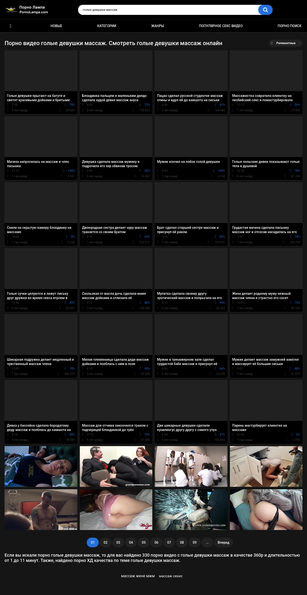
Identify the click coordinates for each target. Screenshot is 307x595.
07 (169, 542)
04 (131, 542)
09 (194, 542)
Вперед (223, 542)
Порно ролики (11, 26)
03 (118, 542)
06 (156, 542)
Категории (106, 26)
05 (144, 542)
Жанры (157, 26)
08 (182, 542)
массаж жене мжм (138, 576)
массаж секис (171, 576)
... (207, 542)
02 (105, 542)
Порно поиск (289, 26)
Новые (56, 26)
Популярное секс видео (221, 26)
